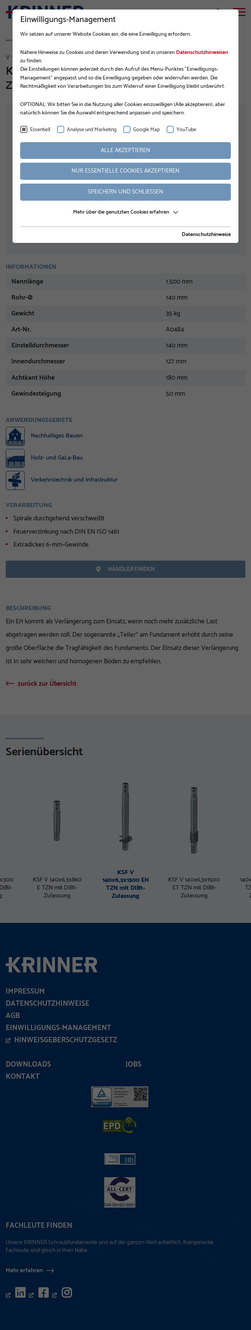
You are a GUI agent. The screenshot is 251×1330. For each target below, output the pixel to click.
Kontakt (23, 1077)
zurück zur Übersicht (47, 683)
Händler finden (125, 569)
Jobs (133, 1064)
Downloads (28, 1064)
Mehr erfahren (24, 1270)
